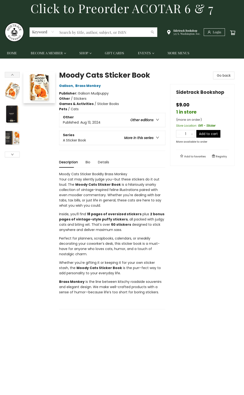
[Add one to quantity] (192, 133)
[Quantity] (185, 134)
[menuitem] (12, 53)
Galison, (67, 85)
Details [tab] (103, 162)
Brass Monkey (88, 85)
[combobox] (43, 31)
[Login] (214, 32)
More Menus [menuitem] (178, 53)
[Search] (152, 32)
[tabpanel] (112, 240)
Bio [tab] (88, 162)
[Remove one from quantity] (179, 133)
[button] (183, 32)
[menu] (122, 53)
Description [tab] (68, 162)
